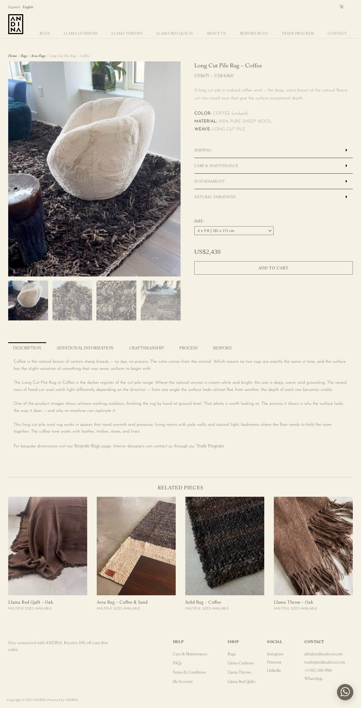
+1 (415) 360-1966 (318, 670)
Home (12, 55)
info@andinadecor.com (323, 653)
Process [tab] (188, 347)
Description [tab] (27, 347)
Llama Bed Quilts (174, 33)
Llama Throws (127, 33)
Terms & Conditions (189, 672)
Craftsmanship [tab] (146, 347)
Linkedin (274, 670)
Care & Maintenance (216, 165)
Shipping (203, 150)
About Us (216, 33)
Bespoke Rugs (254, 33)
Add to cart (273, 267)
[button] (273, 150)
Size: (199, 221)
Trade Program (297, 33)
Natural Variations (215, 196)
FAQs (177, 663)
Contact (337, 33)
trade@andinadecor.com (324, 662)
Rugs (45, 33)
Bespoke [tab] (222, 347)
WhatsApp (313, 678)
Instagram (275, 653)
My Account (183, 681)
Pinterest (274, 662)
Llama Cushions (81, 33)
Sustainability (209, 181)
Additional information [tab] (85, 347)
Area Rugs (38, 55)
